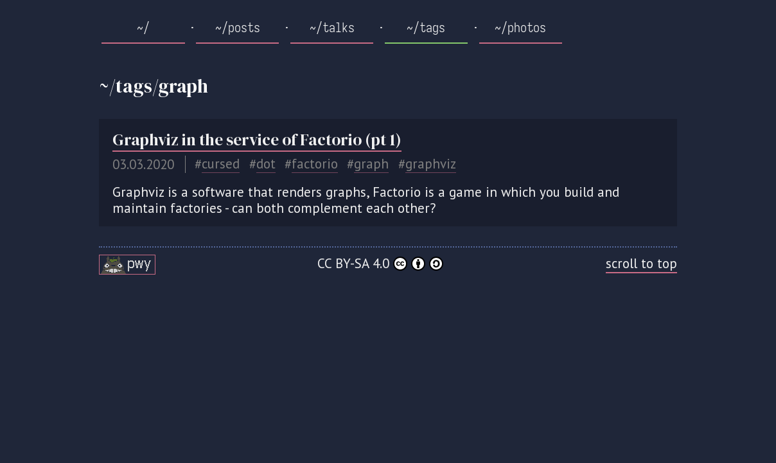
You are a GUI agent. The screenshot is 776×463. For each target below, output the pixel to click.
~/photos (520, 28)
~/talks (332, 28)
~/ (143, 28)
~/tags (426, 28)
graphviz (430, 163)
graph (371, 163)
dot (266, 163)
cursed (221, 163)
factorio (315, 163)
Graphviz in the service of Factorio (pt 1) (256, 139)
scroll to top (641, 263)
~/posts (237, 28)
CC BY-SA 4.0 (380, 263)
